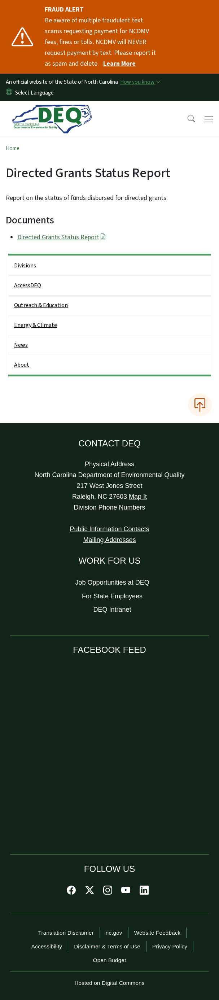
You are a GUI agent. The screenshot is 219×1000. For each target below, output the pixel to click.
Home (12, 148)
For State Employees (112, 596)
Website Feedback (157, 933)
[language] (36, 92)
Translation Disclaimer (66, 933)
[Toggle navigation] (209, 119)
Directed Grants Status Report (61, 237)
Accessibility (46, 946)
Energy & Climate (35, 325)
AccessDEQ (27, 285)
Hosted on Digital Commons (109, 983)
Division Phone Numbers (109, 507)
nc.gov (114, 933)
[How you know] (140, 82)
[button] (186, 119)
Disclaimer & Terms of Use (107, 946)
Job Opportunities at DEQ (112, 582)
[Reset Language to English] (9, 92)
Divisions (25, 266)
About (21, 365)
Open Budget (109, 960)
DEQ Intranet (112, 609)
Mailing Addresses (109, 539)
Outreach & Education (41, 305)
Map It (138, 496)
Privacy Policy (169, 946)
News (21, 345)
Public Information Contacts (109, 529)
